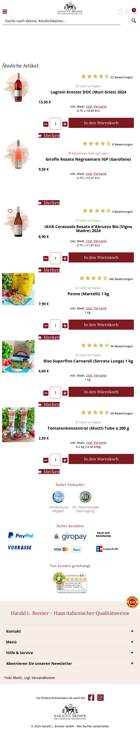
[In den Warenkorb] (101, 123)
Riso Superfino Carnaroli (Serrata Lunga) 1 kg (88, 361)
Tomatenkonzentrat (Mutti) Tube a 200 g (88, 428)
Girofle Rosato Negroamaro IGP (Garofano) (88, 159)
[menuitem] (6, 11)
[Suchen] (133, 21)
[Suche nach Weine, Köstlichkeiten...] (61, 21)
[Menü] (6, 11)
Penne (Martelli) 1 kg (88, 294)
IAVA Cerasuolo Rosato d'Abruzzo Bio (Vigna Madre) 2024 (88, 229)
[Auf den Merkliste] (49, 135)
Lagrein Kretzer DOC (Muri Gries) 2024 (88, 92)
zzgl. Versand (96, 106)
